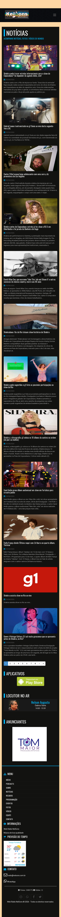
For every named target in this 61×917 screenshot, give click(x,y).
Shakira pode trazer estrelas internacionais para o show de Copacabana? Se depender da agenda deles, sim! (27, 75)
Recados (9, 795)
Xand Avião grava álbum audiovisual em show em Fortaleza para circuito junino (28, 491)
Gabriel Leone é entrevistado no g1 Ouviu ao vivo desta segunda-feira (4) (29, 127)
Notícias (9, 791)
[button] (54, 15)
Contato (9, 819)
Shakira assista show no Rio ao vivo (17, 595)
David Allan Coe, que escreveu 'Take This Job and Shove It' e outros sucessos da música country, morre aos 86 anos (30, 280)
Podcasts (10, 783)
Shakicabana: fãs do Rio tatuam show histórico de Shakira (27, 332)
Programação (11, 799)
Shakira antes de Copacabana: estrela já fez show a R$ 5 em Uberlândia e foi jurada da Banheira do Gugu (27, 228)
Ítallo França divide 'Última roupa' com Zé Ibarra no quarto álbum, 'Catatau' (29, 544)
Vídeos (8, 811)
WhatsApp (11, 882)
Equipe (8, 815)
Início (8, 779)
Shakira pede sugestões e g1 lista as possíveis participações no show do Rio (28, 386)
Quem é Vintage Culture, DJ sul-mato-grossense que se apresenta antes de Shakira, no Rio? (29, 638)
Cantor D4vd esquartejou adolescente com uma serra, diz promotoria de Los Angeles (26, 175)
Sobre (8, 787)
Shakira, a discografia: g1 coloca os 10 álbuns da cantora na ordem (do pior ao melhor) (30, 439)
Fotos (8, 807)
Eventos (9, 803)
